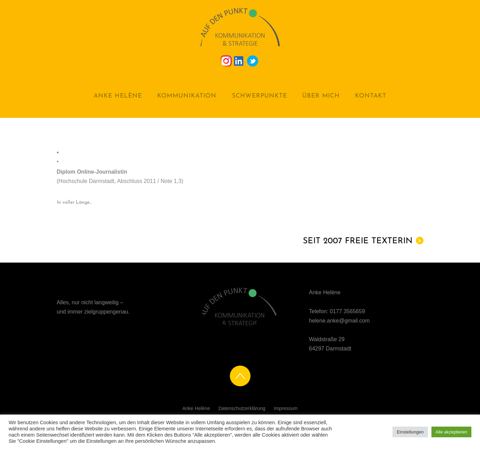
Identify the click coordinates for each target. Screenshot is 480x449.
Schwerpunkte (259, 96)
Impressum (286, 408)
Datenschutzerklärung (241, 408)
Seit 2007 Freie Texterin (363, 241)
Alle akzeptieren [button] (452, 432)
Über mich (321, 96)
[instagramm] (226, 60)
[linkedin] (239, 60)
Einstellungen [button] (410, 432)
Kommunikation (186, 96)
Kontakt (370, 96)
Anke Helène (118, 96)
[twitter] (252, 60)
